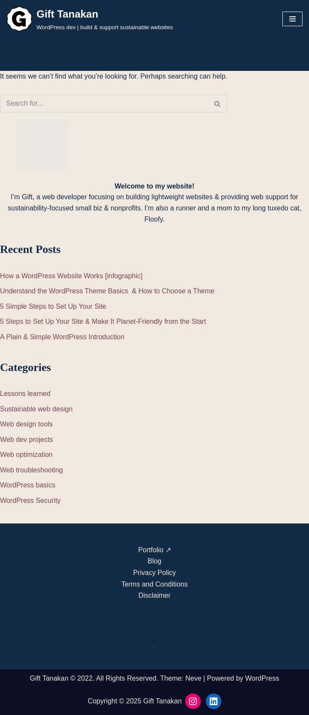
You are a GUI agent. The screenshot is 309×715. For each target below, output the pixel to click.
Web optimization (26, 454)
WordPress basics (27, 485)
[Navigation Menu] (292, 19)
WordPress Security (30, 500)
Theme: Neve (181, 678)
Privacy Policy (154, 572)
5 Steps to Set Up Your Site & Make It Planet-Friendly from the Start (103, 321)
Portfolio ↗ (154, 550)
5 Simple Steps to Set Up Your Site (53, 306)
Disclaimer (154, 595)
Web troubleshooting (31, 470)
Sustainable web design (36, 409)
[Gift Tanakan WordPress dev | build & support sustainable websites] (89, 19)
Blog (154, 561)
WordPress (262, 678)
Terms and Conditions (154, 584)
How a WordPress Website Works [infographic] (71, 276)
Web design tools (26, 424)
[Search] (104, 103)
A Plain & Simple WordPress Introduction (62, 337)
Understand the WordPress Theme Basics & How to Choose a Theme (107, 291)
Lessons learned (25, 393)
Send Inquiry (154, 51)
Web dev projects (26, 439)
